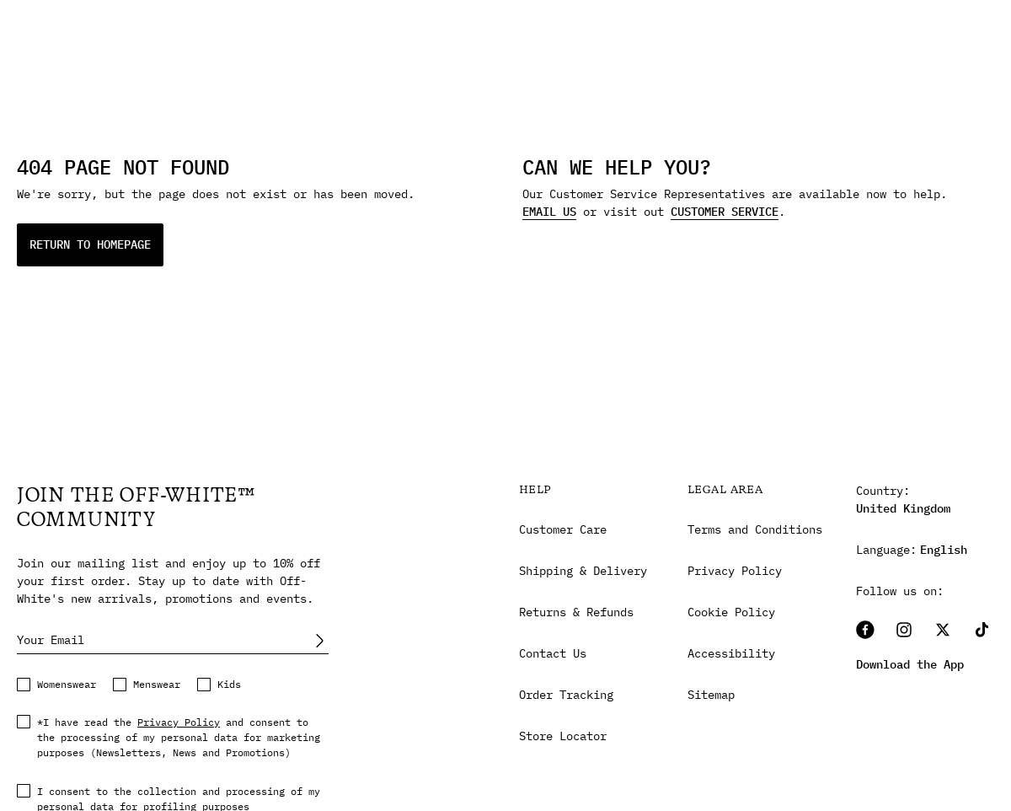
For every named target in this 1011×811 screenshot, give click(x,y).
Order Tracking (566, 694)
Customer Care (563, 529)
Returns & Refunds (576, 612)
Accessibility (731, 653)
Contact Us (552, 653)
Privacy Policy (178, 722)
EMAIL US (549, 211)
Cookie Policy (731, 612)
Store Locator (563, 736)
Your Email (50, 639)
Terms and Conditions (754, 529)
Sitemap (711, 694)
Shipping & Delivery (583, 570)
